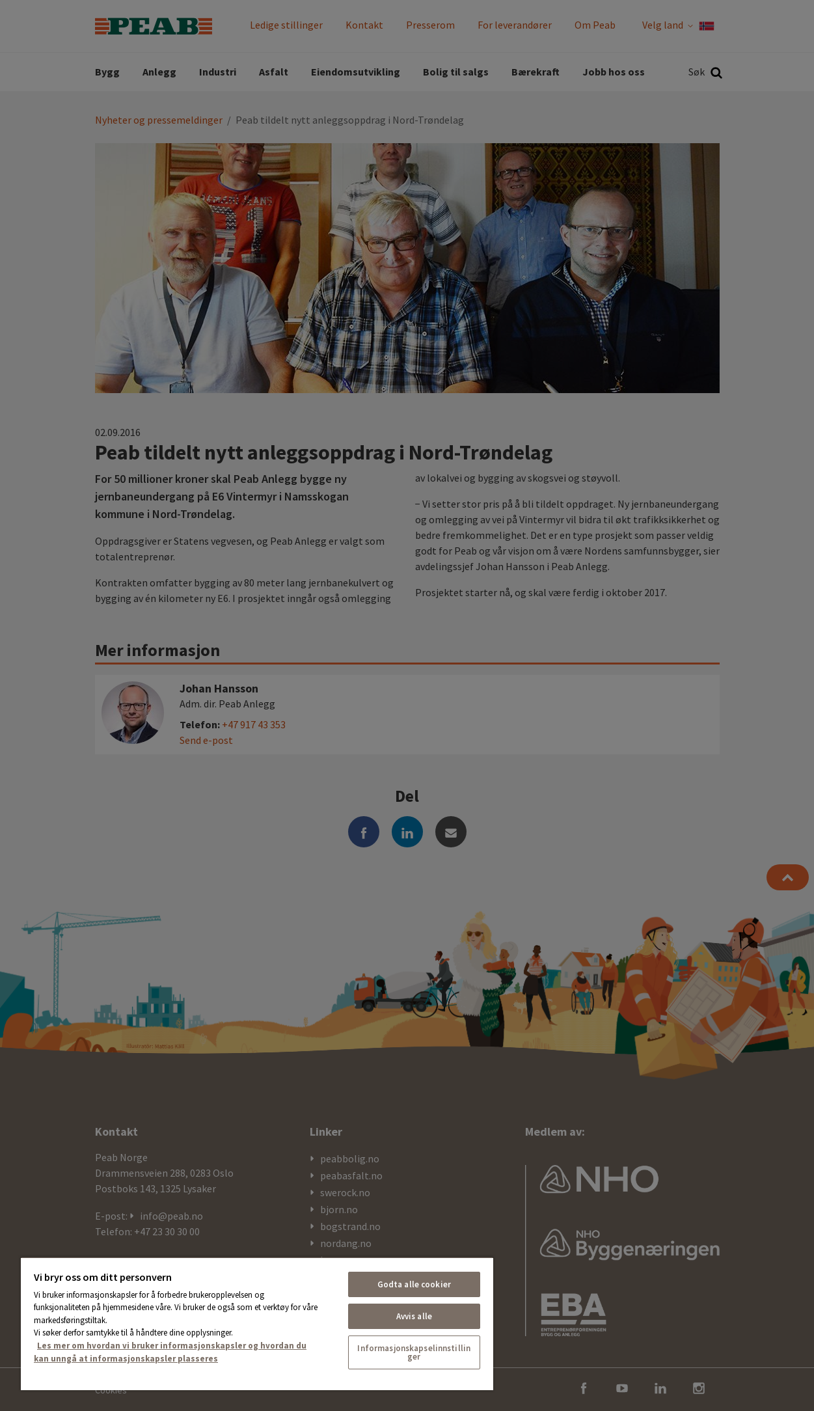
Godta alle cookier (414, 1284)
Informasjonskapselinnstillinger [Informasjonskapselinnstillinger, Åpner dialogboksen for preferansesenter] (413, 1352)
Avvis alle (414, 1316)
